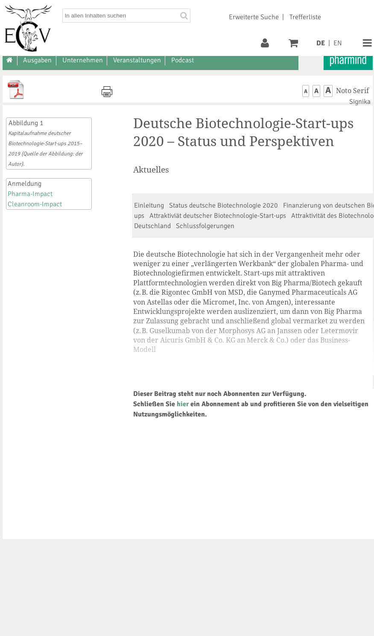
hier (183, 404)
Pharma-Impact (30, 194)
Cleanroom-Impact (35, 204)
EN (337, 43)
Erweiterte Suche (254, 17)
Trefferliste (305, 17)
